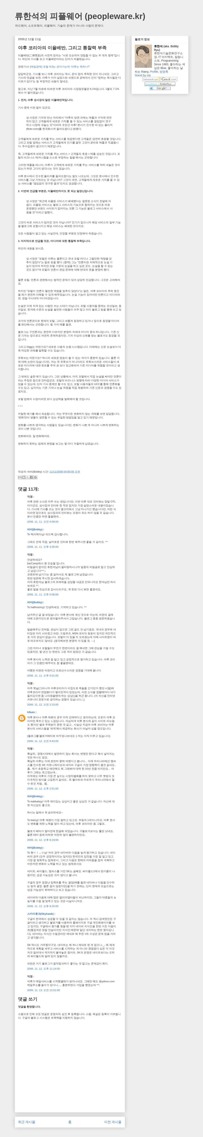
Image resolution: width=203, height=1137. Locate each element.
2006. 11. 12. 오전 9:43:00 (43, 741)
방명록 (164, 71)
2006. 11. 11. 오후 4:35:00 (43, 546)
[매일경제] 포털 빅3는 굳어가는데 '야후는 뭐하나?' (60, 66)
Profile (154, 71)
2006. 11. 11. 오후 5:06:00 (43, 594)
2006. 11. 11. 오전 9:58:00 (43, 521)
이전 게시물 (112, 1122)
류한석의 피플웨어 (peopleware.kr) (80, 16)
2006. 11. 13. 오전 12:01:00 (43, 990)
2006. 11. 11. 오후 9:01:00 (43, 675)
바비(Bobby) (35, 529)
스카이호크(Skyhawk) (40, 913)
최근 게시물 (26, 1122)
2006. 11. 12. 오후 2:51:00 (43, 788)
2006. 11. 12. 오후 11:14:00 (43, 968)
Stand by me (143, 75)
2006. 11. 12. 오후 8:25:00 (43, 906)
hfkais (31, 712)
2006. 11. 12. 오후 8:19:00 (43, 839)
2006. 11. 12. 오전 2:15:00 (43, 704)
